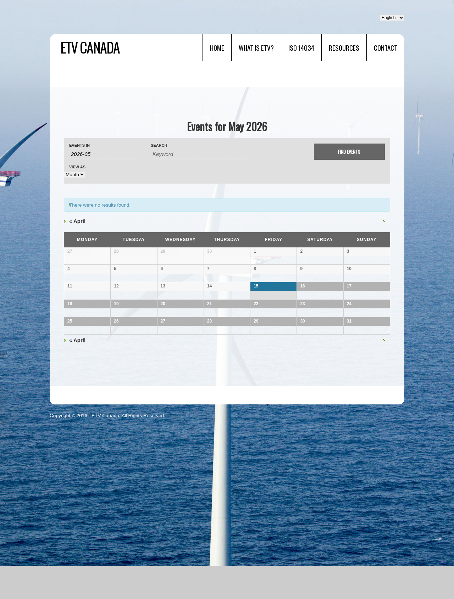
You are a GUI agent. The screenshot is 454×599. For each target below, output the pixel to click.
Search (159, 145)
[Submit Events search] (349, 152)
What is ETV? (256, 47)
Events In (79, 145)
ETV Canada (90, 47)
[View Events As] (74, 174)
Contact (385, 47)
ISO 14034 (301, 47)
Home (217, 47)
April (77, 221)
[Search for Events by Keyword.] (200, 154)
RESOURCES (344, 47)
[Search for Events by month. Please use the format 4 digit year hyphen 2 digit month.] (104, 154)
